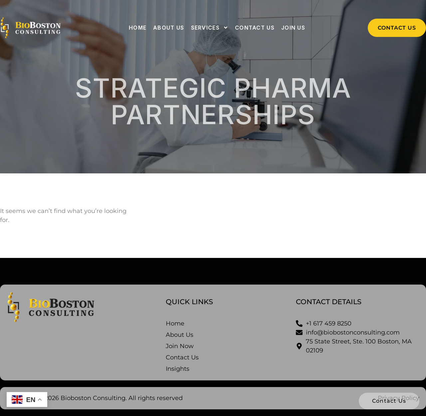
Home (137, 27)
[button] (397, 28)
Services (209, 28)
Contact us (255, 27)
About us (168, 27)
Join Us (293, 27)
